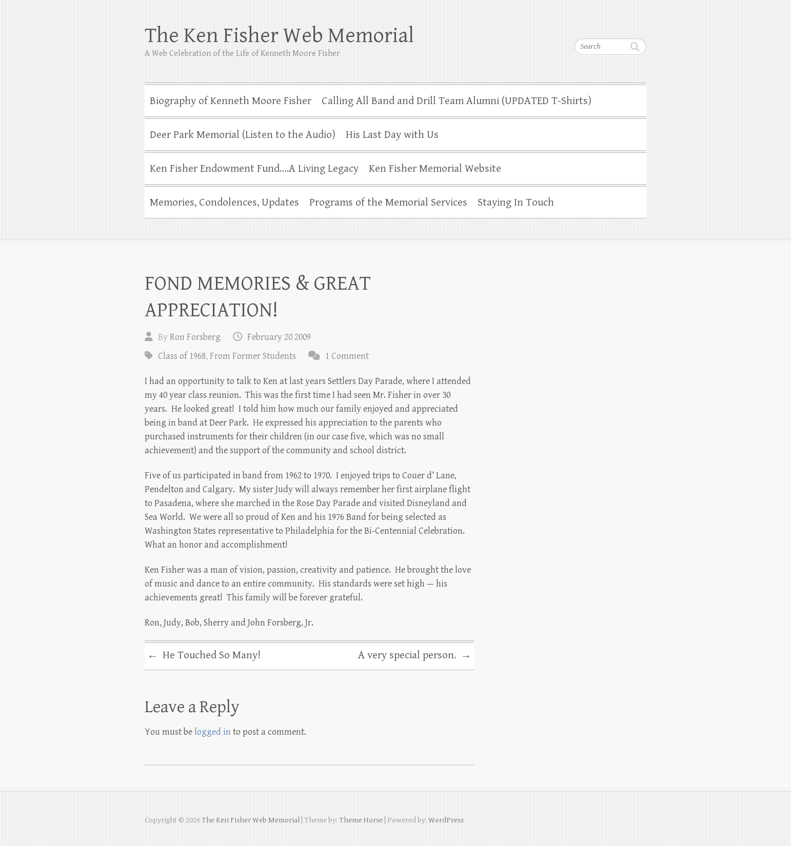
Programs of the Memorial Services (388, 202)
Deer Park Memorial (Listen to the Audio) (242, 135)
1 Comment (347, 356)
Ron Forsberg (195, 337)
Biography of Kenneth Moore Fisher (230, 101)
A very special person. (414, 657)
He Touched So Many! (204, 657)
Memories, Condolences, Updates (224, 202)
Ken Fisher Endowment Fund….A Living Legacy (254, 169)
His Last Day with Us (392, 135)
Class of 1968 (182, 356)
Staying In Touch (516, 202)
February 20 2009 (279, 337)
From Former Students (253, 356)
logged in (212, 732)
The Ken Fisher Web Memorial (279, 35)
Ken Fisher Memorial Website (435, 169)
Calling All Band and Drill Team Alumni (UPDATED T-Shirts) (456, 101)
